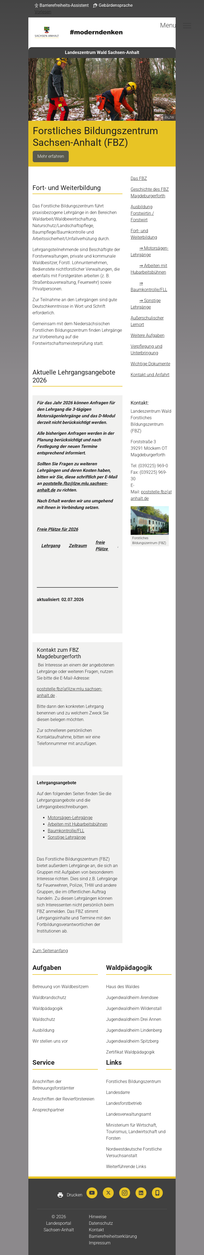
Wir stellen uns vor (50, 1041)
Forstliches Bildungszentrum (133, 1081)
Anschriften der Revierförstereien (63, 1099)
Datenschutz (101, 1223)
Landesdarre (118, 1092)
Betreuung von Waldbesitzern (60, 986)
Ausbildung (43, 1030)
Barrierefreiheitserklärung (113, 1236)
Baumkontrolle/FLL (66, 830)
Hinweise (97, 1216)
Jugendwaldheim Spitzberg (132, 1041)
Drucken (69, 1195)
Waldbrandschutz (49, 997)
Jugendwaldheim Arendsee (132, 997)
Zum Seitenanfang (50, 950)
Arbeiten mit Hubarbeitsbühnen (77, 824)
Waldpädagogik (47, 1008)
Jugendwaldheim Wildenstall (134, 1008)
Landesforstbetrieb (124, 1103)
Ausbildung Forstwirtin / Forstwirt (142, 213)
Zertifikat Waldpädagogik (130, 1052)
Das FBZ (139, 178)
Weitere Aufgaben (147, 335)
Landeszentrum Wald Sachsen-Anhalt (102, 52)
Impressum (99, 1242)
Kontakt (96, 1229)
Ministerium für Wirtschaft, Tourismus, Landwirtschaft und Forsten (136, 1132)
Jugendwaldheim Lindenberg (134, 1030)
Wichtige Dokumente (150, 363)
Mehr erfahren (50, 156)
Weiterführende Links (126, 1166)
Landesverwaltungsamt (128, 1114)
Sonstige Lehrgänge (67, 837)
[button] (62, 5)
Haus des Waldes (122, 986)
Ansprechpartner (48, 1109)
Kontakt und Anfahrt (150, 374)
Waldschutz (43, 1019)
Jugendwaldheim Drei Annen (133, 1019)
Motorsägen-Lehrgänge (70, 817)
